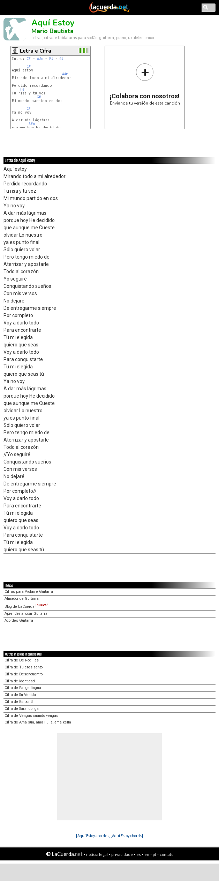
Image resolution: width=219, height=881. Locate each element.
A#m (40, 58)
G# (61, 58)
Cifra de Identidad (20, 681)
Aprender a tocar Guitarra (26, 613)
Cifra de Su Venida (20, 694)
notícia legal (97, 854)
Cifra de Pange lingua (23, 687)
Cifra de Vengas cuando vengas (31, 715)
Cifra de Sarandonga (22, 708)
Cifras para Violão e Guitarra (29, 591)
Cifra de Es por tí (19, 701)
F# (51, 58)
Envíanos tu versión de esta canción (145, 84)
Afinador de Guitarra (22, 598)
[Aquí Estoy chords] (127, 835)
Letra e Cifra (35, 50)
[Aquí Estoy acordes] (93, 835)
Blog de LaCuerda (26, 606)
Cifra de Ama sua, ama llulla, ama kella (38, 722)
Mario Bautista (52, 31)
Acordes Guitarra (19, 620)
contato (166, 854)
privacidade (122, 854)
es (138, 854)
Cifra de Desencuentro (24, 674)
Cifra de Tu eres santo (24, 667)
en (146, 854)
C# (29, 58)
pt (154, 854)
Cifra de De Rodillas (22, 660)
